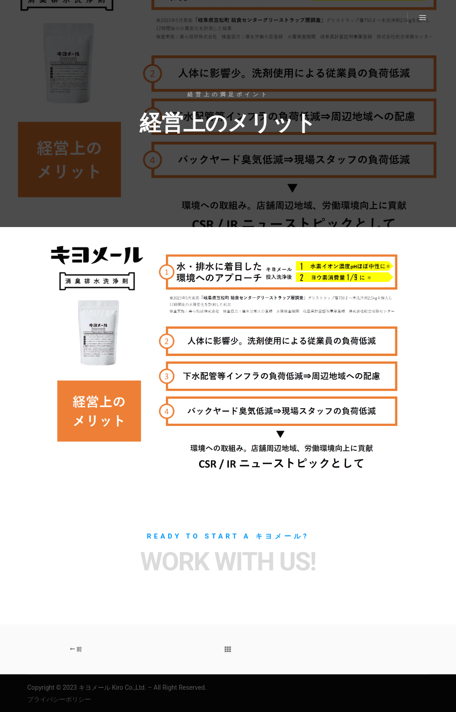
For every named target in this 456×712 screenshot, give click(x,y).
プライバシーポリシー (59, 699)
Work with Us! (228, 562)
